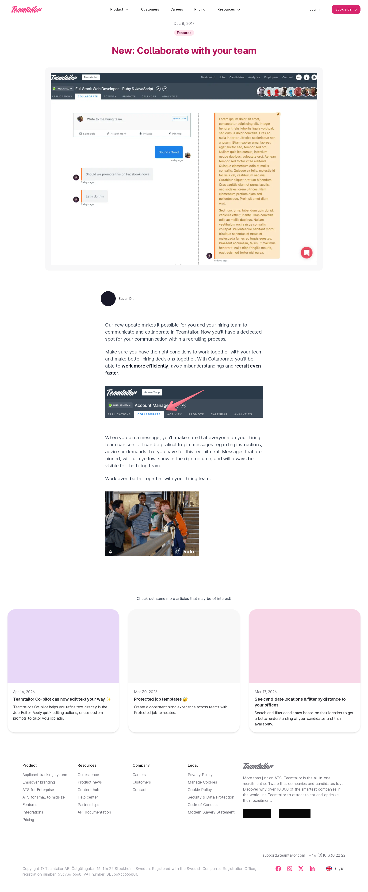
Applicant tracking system (45, 774)
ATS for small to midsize (44, 797)
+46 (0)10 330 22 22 (327, 855)
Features (30, 804)
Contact (140, 789)
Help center (88, 797)
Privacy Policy (200, 774)
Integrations (33, 812)
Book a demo (346, 9)
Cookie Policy (200, 789)
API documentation (94, 812)
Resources (229, 9)
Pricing (28, 819)
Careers (139, 774)
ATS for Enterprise (38, 789)
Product (119, 9)
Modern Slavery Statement (211, 812)
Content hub (88, 789)
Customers (142, 782)
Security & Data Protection (211, 797)
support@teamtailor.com (284, 855)
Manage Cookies (202, 782)
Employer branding (39, 782)
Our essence (88, 774)
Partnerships (88, 804)
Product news (90, 782)
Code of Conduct (203, 804)
